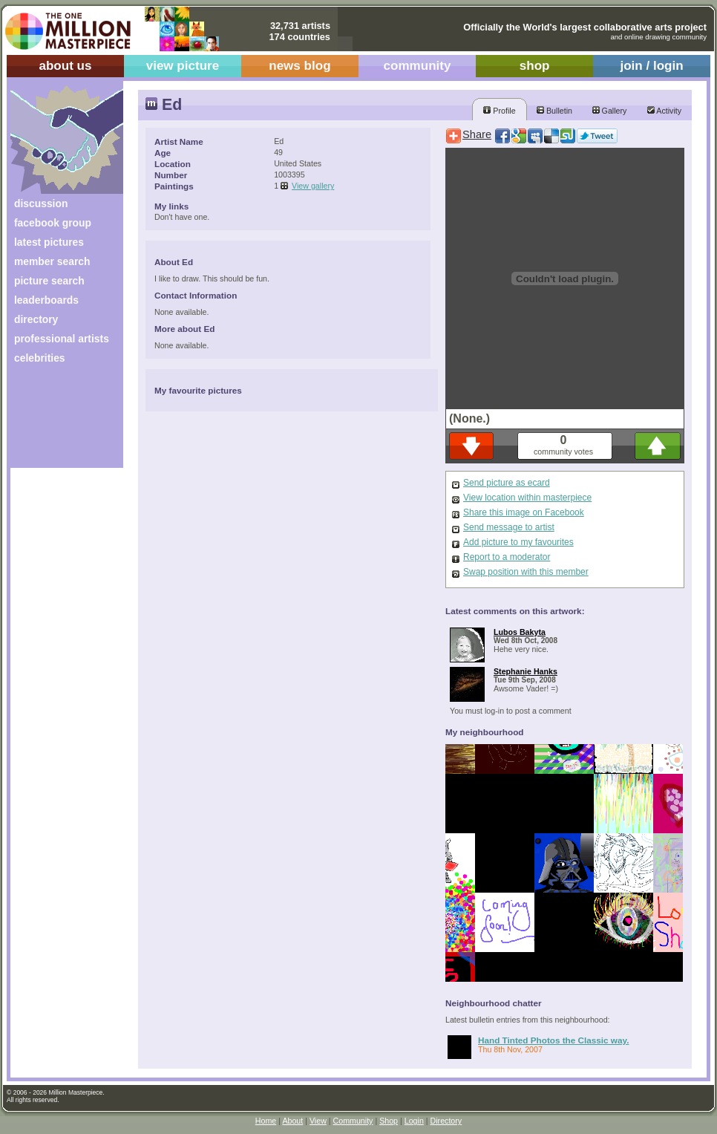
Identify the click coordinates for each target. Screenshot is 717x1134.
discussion (41, 203)
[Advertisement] (56, 421)
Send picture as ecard (506, 483)
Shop (388, 1120)
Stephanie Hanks (525, 671)
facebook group (52, 223)
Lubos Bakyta (520, 632)
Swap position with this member (526, 572)
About (292, 1120)
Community (353, 1120)
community (417, 66)
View (318, 1120)
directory (36, 319)
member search (52, 261)
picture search (49, 281)
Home (265, 1120)
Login (414, 1120)
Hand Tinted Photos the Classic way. (553, 1040)
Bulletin (554, 110)
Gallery (609, 110)
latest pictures (49, 242)
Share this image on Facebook (523, 512)
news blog (299, 66)
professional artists (61, 339)
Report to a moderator (506, 557)
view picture (183, 66)
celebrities (39, 358)
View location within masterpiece (527, 497)
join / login (651, 66)
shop (535, 66)
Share (476, 134)
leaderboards (46, 300)
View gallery (313, 185)
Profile (499, 110)
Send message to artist (508, 527)
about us (65, 66)
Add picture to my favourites (518, 542)
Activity (664, 110)
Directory (446, 1120)
